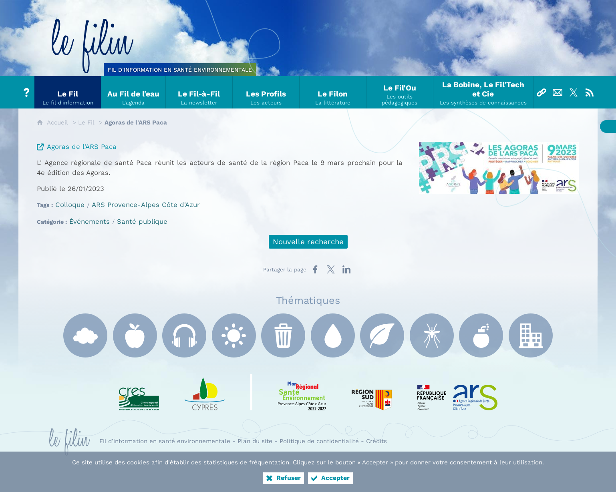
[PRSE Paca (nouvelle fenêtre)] (302, 392)
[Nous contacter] (558, 92)
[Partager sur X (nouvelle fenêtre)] (331, 269)
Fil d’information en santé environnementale (164, 441)
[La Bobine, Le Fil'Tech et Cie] (483, 92)
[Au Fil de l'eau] (133, 92)
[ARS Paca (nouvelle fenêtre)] (457, 392)
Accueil (57, 122)
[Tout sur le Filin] (26, 92)
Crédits (376, 441)
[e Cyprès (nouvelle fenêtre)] (205, 392)
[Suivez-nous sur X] (574, 92)
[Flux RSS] (590, 92)
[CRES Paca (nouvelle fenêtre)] (139, 392)
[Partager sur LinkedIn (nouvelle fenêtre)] (346, 269)
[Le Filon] (333, 92)
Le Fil (86, 122)
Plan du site (255, 441)
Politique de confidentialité (319, 441)
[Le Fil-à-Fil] (199, 92)
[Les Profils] (266, 92)
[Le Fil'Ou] (399, 92)
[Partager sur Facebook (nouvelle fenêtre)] (315, 269)
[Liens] (541, 92)
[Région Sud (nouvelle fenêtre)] (372, 392)
